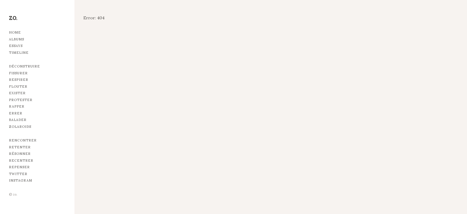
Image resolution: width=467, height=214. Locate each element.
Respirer (18, 80)
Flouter (18, 86)
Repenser (19, 167)
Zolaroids (20, 127)
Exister (17, 93)
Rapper (16, 106)
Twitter (18, 174)
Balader (18, 120)
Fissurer (18, 73)
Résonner (20, 154)
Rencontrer (23, 140)
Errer (15, 113)
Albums (16, 39)
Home (15, 32)
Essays (16, 46)
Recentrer (21, 160)
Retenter (20, 147)
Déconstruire (24, 66)
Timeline (19, 53)
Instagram (20, 180)
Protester (20, 100)
